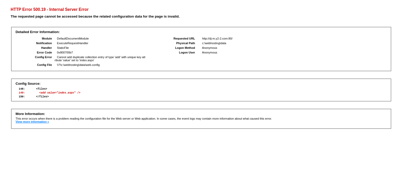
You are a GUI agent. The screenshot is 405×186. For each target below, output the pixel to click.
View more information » (32, 124)
